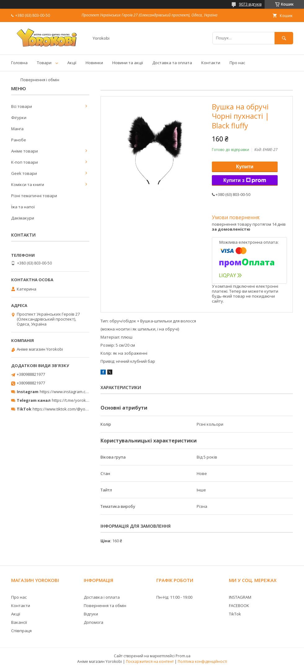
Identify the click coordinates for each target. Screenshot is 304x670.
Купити (244, 166)
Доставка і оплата (102, 597)
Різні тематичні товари (34, 195)
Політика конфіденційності (202, 661)
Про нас (237, 62)
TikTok (235, 614)
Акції (71, 62)
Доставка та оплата (172, 62)
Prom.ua (183, 656)
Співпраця (21, 630)
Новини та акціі (127, 62)
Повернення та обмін (105, 605)
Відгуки (91, 614)
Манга (17, 128)
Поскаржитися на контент (150, 661)
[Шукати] (284, 38)
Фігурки (18, 117)
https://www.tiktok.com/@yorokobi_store (71, 409)
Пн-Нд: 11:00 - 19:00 (174, 597)
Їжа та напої (23, 207)
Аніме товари (24, 151)
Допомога (93, 622)
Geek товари (24, 173)
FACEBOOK (239, 605)
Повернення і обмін (39, 79)
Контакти (210, 62)
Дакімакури (22, 218)
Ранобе (18, 140)
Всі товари (21, 106)
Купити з (244, 180)
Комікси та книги (27, 184)
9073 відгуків (250, 4)
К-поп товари (24, 162)
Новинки (94, 62)
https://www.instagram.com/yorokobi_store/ (81, 391)
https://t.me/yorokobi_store (78, 400)
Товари (44, 62)
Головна (19, 62)
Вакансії (19, 622)
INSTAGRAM (240, 597)
